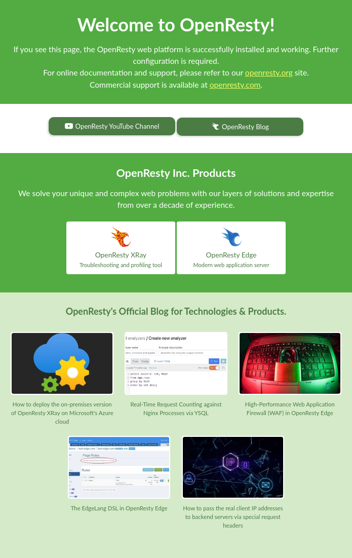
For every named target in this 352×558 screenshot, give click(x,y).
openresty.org (269, 72)
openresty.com (235, 84)
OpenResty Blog (240, 126)
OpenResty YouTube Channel (112, 126)
